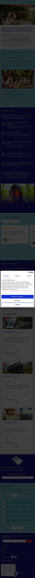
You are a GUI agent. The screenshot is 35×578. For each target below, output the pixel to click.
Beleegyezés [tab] (6, 275)
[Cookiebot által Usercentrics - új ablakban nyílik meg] (28, 272)
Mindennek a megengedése (17, 296)
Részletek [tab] (17, 275)
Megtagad (17, 304)
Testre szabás (17, 300)
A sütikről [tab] (29, 275)
